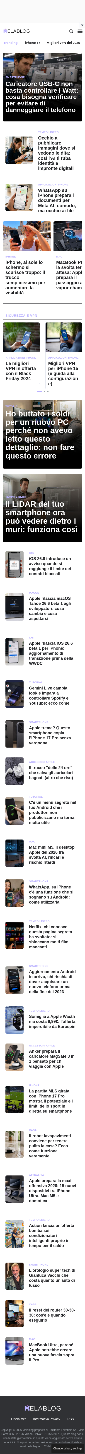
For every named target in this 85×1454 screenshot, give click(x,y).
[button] (39, 391)
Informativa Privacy (46, 1419)
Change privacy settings (67, 1448)
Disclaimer (18, 1419)
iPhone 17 (32, 42)
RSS (70, 1419)
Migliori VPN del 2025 (63, 42)
